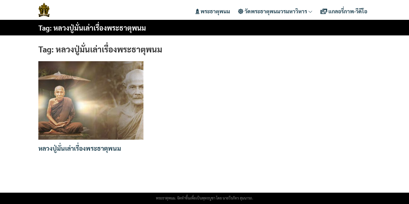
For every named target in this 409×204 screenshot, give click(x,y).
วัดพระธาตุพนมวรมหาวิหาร (275, 11)
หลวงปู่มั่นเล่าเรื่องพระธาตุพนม (79, 148)
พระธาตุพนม (212, 11)
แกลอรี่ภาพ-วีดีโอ (343, 11)
